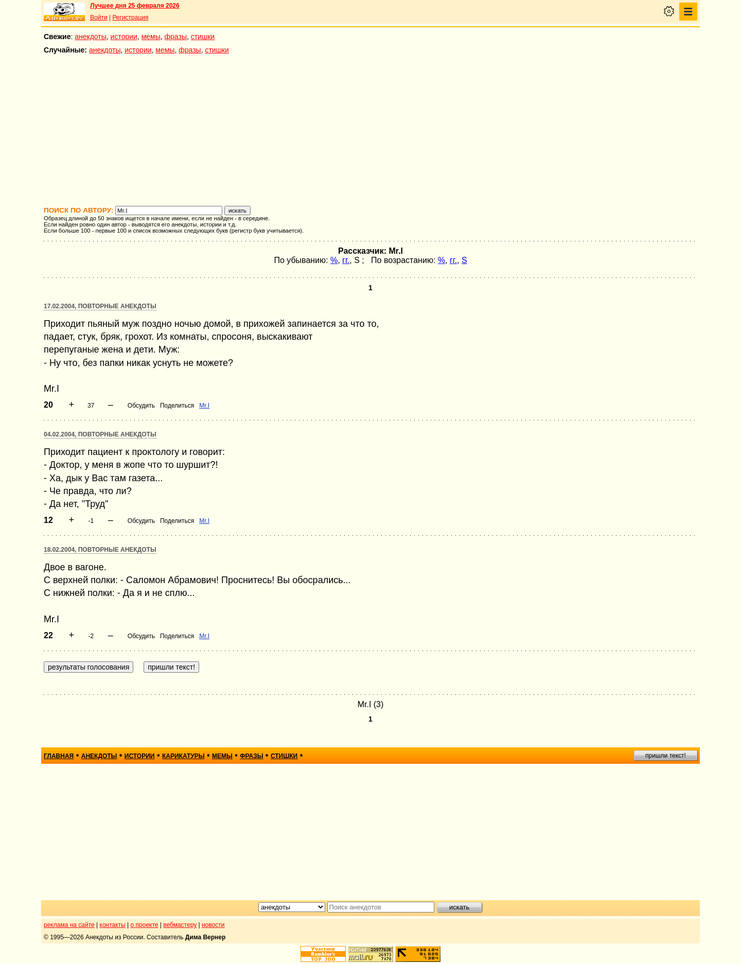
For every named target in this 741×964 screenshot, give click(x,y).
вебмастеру (180, 924)
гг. (345, 260)
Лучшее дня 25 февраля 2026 (135, 5)
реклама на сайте (69, 924)
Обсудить (141, 405)
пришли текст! (665, 755)
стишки (203, 36)
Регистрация (130, 17)
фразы (176, 36)
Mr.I (204, 405)
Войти (99, 17)
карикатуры (183, 756)
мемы (151, 36)
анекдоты (91, 36)
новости (213, 924)
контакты (113, 924)
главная (59, 756)
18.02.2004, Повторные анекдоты (100, 549)
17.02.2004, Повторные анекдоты (100, 306)
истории (124, 36)
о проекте (144, 924)
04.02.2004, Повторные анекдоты (100, 434)
